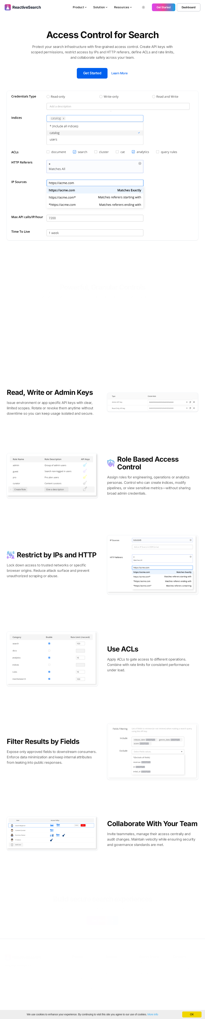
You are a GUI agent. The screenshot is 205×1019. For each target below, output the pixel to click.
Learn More (119, 73)
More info (152, 1014)
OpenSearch (146, 962)
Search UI (78, 998)
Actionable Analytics (84, 987)
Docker (110, 978)
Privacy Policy (181, 967)
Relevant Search (81, 962)
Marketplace (113, 973)
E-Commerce (113, 962)
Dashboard (189, 7)
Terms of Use (181, 962)
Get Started (164, 7)
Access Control (81, 993)
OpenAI (143, 973)
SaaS (109, 967)
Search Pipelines (82, 973)
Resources (123, 7)
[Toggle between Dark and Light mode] (143, 7)
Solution (100, 7)
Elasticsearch (147, 967)
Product (80, 7)
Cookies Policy (181, 973)
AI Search (78, 967)
